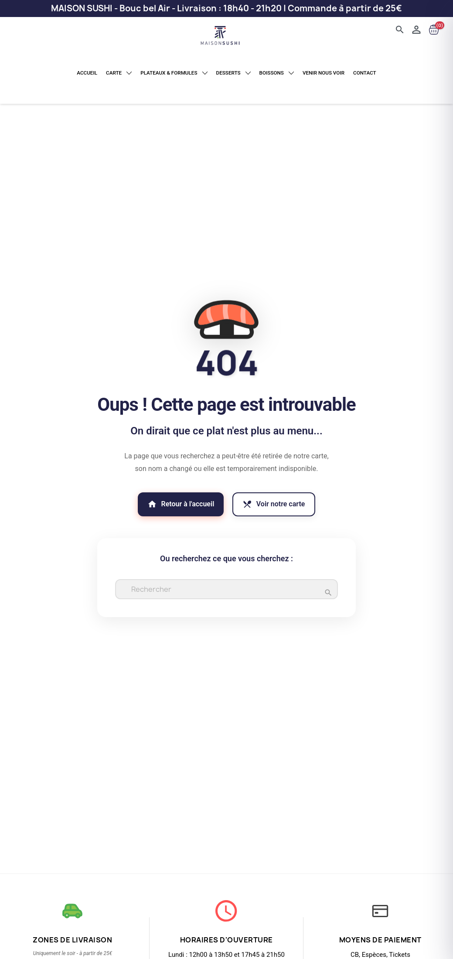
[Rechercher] (226, 590)
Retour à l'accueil (174, 503)
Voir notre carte (280, 503)
